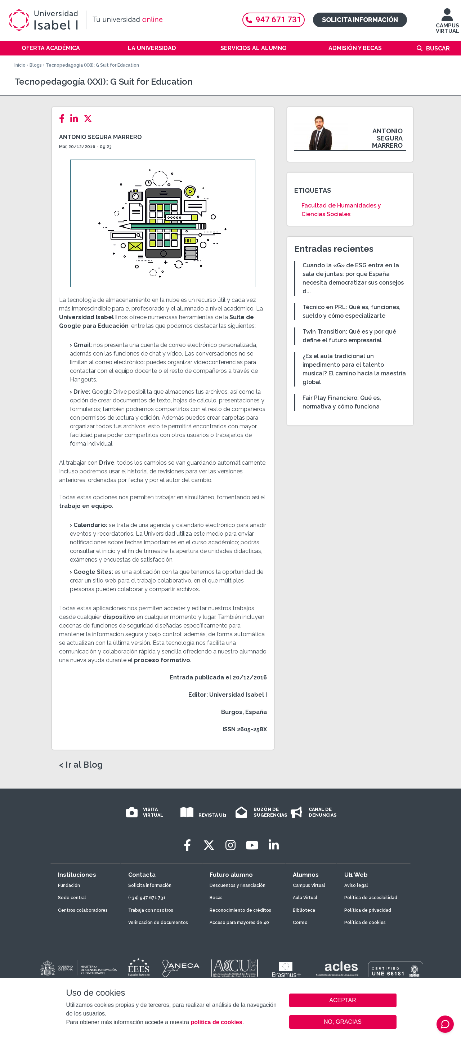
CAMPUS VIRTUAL (447, 24)
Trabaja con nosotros (150, 910)
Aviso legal (356, 885)
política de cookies (216, 1022)
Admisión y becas (355, 48)
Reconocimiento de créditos (240, 910)
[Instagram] (230, 845)
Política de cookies (365, 922)
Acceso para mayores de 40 (239, 922)
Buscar (438, 48)
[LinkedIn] (76, 118)
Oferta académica (51, 48)
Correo (300, 922)
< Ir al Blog (81, 764)
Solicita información (360, 19)
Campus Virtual (309, 885)
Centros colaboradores (83, 910)
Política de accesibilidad (370, 897)
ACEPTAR (343, 1000)
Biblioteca (304, 910)
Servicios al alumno (253, 48)
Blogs (36, 65)
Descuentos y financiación (237, 885)
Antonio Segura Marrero (100, 137)
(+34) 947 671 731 (147, 897)
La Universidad (152, 48)
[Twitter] (90, 118)
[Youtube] (252, 845)
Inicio (20, 65)
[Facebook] (64, 118)
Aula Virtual (305, 897)
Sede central (72, 897)
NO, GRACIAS (343, 1022)
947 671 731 (273, 19)
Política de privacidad (367, 910)
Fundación (69, 885)
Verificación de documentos (158, 922)
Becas (216, 897)
